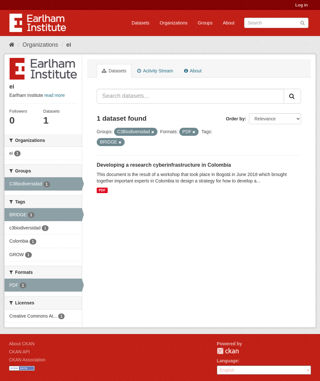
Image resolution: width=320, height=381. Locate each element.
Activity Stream (155, 70)
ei (68, 45)
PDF (102, 190)
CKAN (228, 351)
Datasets (140, 22)
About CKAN (21, 343)
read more (54, 95)
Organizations (173, 22)
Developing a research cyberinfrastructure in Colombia (164, 165)
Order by (235, 118)
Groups (205, 22)
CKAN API (19, 351)
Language (227, 360)
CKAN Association (27, 359)
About (229, 22)
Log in (301, 5)
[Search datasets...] (190, 96)
